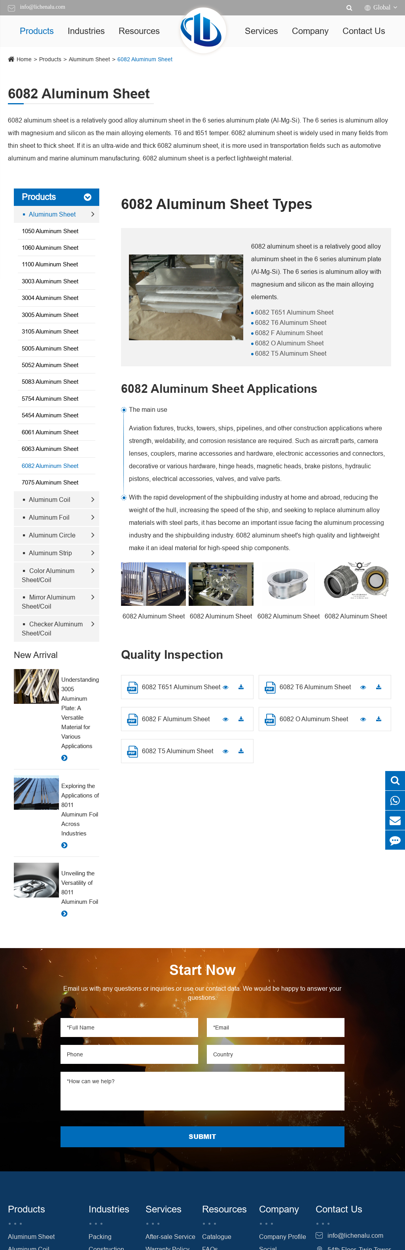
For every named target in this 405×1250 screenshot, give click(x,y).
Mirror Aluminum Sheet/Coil (48, 602)
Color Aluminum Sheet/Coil (48, 575)
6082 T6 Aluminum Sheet (290, 322)
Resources (139, 31)
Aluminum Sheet (89, 59)
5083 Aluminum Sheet (50, 381)
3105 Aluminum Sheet (50, 331)
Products (37, 31)
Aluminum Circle (49, 535)
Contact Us (364, 31)
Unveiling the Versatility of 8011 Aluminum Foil (79, 887)
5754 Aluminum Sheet (50, 398)
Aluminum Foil (46, 517)
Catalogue (216, 1236)
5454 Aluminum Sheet (50, 415)
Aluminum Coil (47, 499)
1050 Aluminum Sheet (50, 231)
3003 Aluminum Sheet (50, 281)
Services (261, 31)
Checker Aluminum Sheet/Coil (52, 628)
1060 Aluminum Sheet (50, 247)
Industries (86, 31)
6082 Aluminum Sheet (144, 59)
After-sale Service (170, 1236)
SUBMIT (202, 1136)
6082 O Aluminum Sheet (289, 343)
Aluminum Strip (47, 552)
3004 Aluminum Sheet (50, 297)
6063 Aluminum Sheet (50, 448)
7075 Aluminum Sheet (50, 482)
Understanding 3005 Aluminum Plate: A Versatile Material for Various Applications (80, 712)
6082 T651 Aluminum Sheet (293, 312)
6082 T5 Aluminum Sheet (290, 353)
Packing (100, 1236)
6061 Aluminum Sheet (50, 432)
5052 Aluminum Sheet (50, 365)
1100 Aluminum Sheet (50, 264)
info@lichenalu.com (42, 7)
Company (310, 31)
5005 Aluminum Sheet (50, 348)
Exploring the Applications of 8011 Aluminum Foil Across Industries (80, 809)
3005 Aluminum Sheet (50, 314)
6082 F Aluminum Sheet (288, 332)
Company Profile (282, 1236)
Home (24, 59)
